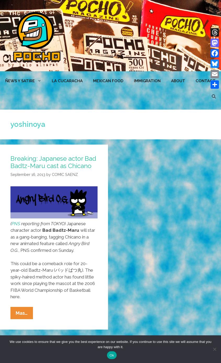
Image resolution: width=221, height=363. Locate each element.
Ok (112, 355)
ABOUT (178, 81)
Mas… (24, 314)
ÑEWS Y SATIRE (26, 81)
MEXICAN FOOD (108, 81)
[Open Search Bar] (214, 96)
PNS (16, 223)
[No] (214, 349)
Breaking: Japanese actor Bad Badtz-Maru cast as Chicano (53, 162)
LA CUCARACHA (67, 81)
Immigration (147, 81)
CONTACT (206, 81)
